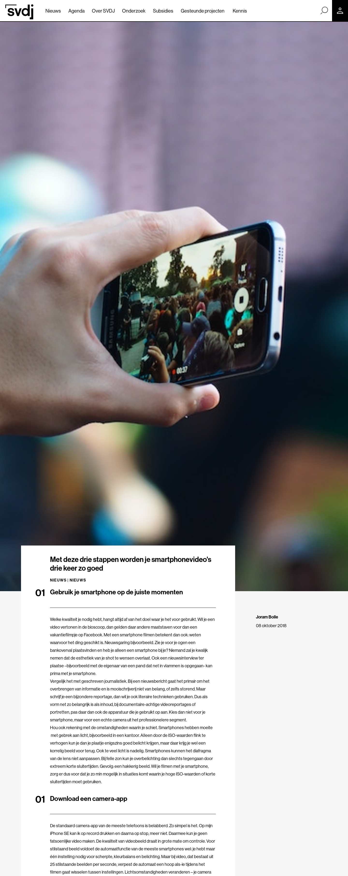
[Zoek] (324, 10)
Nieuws (53, 11)
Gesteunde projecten (203, 11)
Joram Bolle (267, 617)
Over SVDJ (103, 11)
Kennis (240, 11)
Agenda (76, 11)
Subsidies (163, 11)
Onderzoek (133, 11)
